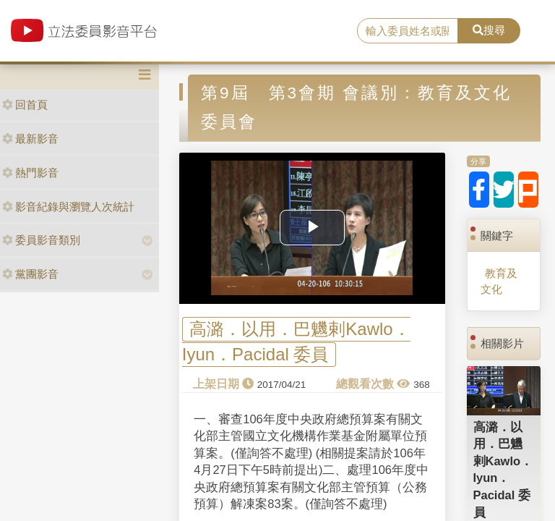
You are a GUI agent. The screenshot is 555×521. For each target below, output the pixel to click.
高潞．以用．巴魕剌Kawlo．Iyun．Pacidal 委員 (296, 342)
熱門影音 (30, 172)
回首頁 (25, 104)
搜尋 (489, 30)
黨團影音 (30, 274)
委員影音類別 (41, 240)
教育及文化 (499, 281)
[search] (407, 31)
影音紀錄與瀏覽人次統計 (68, 206)
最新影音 (30, 138)
